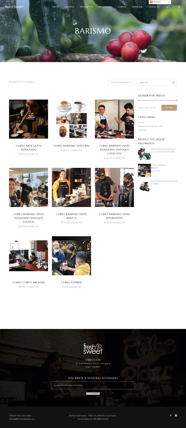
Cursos (141, 122)
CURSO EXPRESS (71, 282)
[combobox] (121, 82)
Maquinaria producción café (150, 126)
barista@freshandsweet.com (22, 419)
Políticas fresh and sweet (20, 415)
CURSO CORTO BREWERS (28, 282)
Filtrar (169, 108)
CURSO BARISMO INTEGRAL (71, 145)
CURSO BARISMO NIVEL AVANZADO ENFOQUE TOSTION (28, 218)
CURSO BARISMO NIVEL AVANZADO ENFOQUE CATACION (114, 149)
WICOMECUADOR (100, 419)
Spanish (155, 2)
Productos (142, 130)
